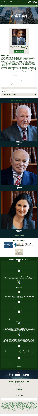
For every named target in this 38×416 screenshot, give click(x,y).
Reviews (25, 399)
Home (4, 399)
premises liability (12, 62)
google (19, 385)
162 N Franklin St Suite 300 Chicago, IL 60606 (19, 389)
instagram (22, 385)
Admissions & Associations (10, 94)
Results (22, 399)
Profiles (12, 399)
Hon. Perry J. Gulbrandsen (19, 125)
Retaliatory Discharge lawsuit (6, 64)
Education (6, 88)
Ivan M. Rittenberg (19, 169)
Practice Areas (17, 399)
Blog (29, 399)
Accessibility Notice (23, 402)
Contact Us (32, 399)
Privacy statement (30, 402)
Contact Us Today (19, 51)
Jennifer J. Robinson (19, 213)
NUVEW (6, 402)
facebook (16, 385)
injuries (33, 69)
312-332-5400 (33, 2)
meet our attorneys (19, 235)
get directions (19, 391)
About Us (8, 399)
